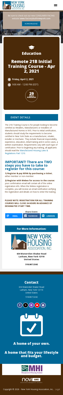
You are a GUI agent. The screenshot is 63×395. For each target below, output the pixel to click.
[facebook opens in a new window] (31, 215)
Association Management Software (32, 380)
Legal (57, 389)
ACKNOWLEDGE (31, 23)
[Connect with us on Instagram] (31, 305)
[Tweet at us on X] (25, 305)
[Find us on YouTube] (37, 305)
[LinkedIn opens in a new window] (49, 215)
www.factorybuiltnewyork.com (35, 18)
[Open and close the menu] (42, 5)
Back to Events (10, 34)
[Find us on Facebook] (19, 305)
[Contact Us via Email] (43, 305)
